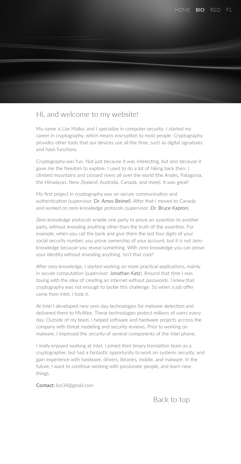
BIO (200, 10)
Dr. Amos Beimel (111, 201)
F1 (229, 10)
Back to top (171, 399)
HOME (182, 10)
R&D (215, 10)
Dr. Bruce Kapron (169, 208)
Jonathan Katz (125, 273)
